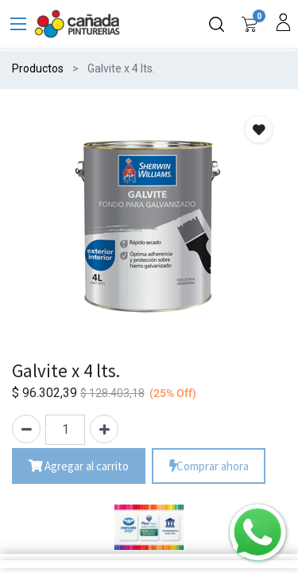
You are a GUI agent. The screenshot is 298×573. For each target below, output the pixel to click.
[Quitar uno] (26, 429)
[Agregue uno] (104, 429)
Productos (38, 68)
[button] (259, 129)
